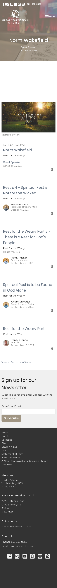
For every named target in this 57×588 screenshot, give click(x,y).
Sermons (7, 439)
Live (4, 450)
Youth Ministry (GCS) (12, 483)
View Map (7, 511)
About (5, 432)
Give (4, 443)
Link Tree (7, 464)
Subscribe (11, 418)
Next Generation (11, 457)
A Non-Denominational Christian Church (25, 461)
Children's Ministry (11, 480)
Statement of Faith (12, 453)
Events (5, 436)
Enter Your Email (11, 406)
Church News (9, 446)
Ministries (7, 475)
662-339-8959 (34, 4)
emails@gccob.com (21, 546)
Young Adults (9, 486)
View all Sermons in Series (16, 362)
